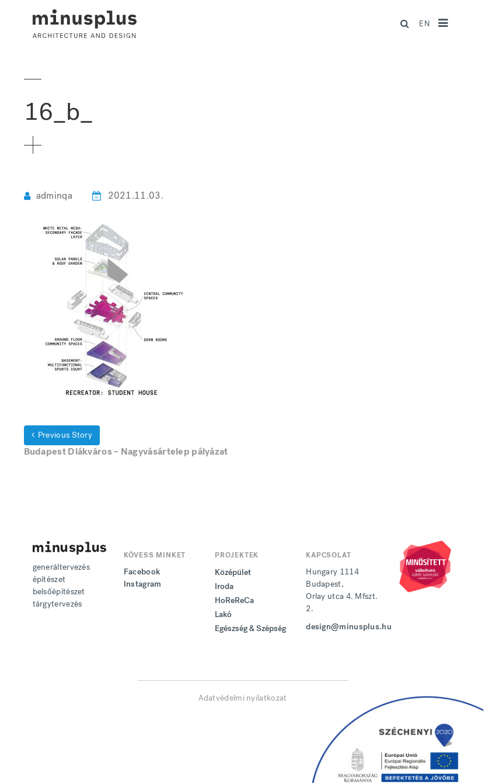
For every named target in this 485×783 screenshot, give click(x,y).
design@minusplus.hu (349, 626)
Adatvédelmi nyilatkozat (242, 698)
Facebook (142, 571)
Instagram (143, 584)
